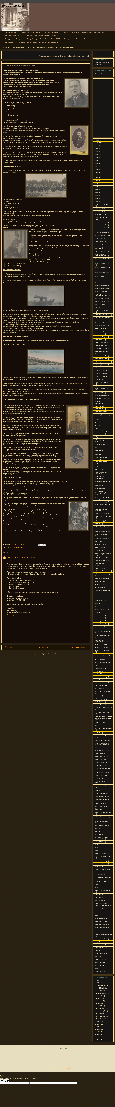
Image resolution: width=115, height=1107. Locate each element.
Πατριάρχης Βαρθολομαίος (103, 812)
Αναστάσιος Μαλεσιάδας (102, 228)
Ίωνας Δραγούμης (100, 581)
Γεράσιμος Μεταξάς (101, 356)
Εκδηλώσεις (9, 42)
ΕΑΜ (96, 422)
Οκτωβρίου (102, 1013)
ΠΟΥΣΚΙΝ (97, 831)
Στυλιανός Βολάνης (101, 861)
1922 (96, 178)
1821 (96, 145)
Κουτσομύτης (99, 618)
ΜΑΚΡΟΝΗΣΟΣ (98, 674)
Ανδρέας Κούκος (100, 238)
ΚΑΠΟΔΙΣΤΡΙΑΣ (99, 584)
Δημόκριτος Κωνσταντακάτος (100, 402)
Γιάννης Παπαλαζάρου (102, 373)
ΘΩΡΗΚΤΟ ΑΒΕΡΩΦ (100, 547)
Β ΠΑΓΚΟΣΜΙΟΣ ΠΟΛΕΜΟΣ (102, 310)
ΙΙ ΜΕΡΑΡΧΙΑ (99, 550)
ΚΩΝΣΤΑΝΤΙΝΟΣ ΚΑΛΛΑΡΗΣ (102, 631)
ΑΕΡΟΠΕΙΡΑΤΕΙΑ (99, 215)
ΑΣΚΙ (96, 307)
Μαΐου (100, 1001)
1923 (96, 181)
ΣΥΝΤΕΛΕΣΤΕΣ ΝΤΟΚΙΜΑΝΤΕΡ (103, 877)
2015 (98, 1027)
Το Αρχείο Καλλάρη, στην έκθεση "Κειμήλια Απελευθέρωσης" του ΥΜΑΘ (32, 39)
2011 (98, 980)
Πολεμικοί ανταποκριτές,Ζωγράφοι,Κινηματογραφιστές (83, 32)
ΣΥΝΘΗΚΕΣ (98, 867)
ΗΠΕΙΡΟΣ (97, 524)
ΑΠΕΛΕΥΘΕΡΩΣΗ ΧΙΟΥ (101, 291)
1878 (96, 151)
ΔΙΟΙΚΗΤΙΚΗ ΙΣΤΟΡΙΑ (101, 412)
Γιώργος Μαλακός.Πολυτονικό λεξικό (101, 388)
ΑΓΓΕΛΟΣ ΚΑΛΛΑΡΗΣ (101, 212)
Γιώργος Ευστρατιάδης (102, 382)
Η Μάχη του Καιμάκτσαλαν (103, 516)
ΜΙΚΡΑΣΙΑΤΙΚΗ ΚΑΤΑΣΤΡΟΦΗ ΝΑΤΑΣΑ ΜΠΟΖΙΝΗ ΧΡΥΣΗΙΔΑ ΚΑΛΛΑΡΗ (103, 718)
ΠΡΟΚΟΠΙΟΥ (98, 834)
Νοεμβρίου (102, 1016)
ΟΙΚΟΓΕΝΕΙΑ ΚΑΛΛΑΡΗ (16, 547)
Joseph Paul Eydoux (101, 953)
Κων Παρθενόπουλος (101, 624)
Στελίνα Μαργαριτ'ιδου (102, 856)
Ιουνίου (101, 1003)
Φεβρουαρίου (102, 993)
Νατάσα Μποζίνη (100, 756)
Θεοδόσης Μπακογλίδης (102, 534)
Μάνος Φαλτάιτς (100, 680)
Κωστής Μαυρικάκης (101, 662)
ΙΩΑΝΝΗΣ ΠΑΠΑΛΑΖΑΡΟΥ (102, 578)
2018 (98, 1034)
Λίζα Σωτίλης (99, 668)
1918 (96, 169)
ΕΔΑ (96, 425)
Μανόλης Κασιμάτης (101, 677)
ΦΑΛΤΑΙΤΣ (98, 895)
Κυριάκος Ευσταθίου (101, 621)
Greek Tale (98, 951)
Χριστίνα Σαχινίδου (101, 921)
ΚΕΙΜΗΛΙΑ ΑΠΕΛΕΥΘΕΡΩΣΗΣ (103, 596)
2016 (98, 1029)
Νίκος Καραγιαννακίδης (102, 768)
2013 (98, 1022)
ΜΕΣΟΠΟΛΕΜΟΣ (99, 702)
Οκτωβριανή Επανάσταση (102, 799)
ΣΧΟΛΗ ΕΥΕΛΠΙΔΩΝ (100, 881)
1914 (96, 160)
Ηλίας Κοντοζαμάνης (101, 521)
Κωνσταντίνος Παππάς (102, 647)
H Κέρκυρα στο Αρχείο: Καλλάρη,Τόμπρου (41, 36)
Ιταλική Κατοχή (100, 568)
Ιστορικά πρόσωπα (51, 32)
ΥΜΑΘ (96, 887)
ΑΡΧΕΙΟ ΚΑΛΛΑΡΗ (12, 6)
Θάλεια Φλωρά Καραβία (102, 527)
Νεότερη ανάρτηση (10, 647)
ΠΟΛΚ (96, 828)
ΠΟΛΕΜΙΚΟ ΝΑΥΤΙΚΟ (101, 825)
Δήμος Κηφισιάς (100, 406)
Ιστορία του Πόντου (101, 558)
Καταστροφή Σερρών (101, 590)
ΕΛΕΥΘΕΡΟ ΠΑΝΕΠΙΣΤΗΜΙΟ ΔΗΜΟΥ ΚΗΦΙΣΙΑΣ (102, 453)
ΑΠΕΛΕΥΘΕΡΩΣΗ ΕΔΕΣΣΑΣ (102, 263)
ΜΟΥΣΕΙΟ (97, 733)
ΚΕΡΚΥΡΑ (97, 603)
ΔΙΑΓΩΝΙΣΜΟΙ (99, 409)
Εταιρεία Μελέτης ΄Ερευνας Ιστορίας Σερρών (101, 493)
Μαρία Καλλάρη (99, 686)
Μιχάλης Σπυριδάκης (101, 722)
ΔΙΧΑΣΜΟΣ (98, 419)
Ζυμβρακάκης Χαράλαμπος (103, 505)
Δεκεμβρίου (102, 1018)
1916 (96, 163)
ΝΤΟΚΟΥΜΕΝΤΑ (99, 778)
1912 (96, 154)
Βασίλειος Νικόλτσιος (102, 318)
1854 (96, 148)
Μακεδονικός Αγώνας (101, 671)
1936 (96, 184)
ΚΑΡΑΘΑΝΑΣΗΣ (99, 587)
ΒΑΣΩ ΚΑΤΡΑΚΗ (99, 328)
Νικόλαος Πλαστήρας (101, 762)
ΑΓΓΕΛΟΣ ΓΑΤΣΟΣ (100, 209)
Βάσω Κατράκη (99, 331)
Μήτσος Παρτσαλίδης (101, 705)
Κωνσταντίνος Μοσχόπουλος (99, 640)
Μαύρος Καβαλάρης (101, 699)
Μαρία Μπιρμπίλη (100, 688)
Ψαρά (96, 930)
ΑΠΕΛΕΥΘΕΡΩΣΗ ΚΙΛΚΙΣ (102, 285)
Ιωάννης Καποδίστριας (102, 574)
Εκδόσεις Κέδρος (100, 444)
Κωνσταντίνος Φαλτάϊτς (102, 650)
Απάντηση (10, 615)
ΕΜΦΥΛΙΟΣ (98, 469)
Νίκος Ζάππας (99, 765)
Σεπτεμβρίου (102, 1011)
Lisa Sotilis (99, 959)
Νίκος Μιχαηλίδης (101, 772)
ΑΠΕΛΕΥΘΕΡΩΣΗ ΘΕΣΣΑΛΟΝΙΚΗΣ (99, 277)
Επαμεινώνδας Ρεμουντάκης (99, 477)
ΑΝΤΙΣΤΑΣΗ (98, 244)
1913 (96, 157)
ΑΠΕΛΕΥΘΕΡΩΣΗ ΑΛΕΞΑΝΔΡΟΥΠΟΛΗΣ (100, 255)
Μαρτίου (101, 996)
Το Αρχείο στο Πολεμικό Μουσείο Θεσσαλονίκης (82, 39)
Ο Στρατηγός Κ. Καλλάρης (30, 32)
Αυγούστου (102, 1008)
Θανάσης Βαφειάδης (101, 531)
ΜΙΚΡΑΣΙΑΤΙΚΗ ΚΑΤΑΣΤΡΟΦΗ (103, 712)
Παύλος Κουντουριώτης (102, 817)
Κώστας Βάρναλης (100, 659)
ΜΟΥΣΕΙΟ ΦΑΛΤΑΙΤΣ (101, 740)
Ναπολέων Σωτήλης (101, 750)
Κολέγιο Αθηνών (100, 612)
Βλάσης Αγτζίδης (100, 343)
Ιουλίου (101, 1006)
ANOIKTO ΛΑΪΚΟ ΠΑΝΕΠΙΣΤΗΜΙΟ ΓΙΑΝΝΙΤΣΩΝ (103, 933)
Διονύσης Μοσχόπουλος (102, 415)
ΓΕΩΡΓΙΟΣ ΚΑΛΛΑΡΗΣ (101, 359)
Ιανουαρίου (102, 985)
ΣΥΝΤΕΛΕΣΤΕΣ (99, 874)
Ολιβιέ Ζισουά (99, 803)
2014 (98, 1024)
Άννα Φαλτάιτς (99, 241)
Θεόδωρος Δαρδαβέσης (102, 538)
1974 (96, 201)
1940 (96, 187)
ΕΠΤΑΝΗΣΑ (98, 485)
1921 (96, 175)
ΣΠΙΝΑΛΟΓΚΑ (98, 850)
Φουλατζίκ (98, 908)
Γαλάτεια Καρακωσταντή (102, 351)
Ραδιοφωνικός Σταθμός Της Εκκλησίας (102, 838)
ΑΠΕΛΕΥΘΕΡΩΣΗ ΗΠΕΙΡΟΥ (102, 272)
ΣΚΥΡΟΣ (97, 845)
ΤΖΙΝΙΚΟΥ (98, 884)
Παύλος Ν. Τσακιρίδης (102, 821)
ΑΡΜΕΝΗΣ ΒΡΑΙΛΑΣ (100, 299)
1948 (96, 195)
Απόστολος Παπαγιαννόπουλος (101, 295)
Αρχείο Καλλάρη (100, 304)
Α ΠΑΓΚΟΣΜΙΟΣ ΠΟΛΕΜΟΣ (102, 204)
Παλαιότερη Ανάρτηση (80, 647)
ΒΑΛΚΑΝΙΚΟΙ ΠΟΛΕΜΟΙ (101, 315)
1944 (96, 192)
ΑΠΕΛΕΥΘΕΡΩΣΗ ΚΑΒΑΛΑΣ (102, 281)
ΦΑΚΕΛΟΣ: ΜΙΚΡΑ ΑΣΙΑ (13, 36)
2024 (98, 1039)
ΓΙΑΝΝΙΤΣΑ (98, 379)
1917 (96, 166)
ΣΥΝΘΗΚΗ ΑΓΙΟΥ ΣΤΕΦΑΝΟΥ (103, 870)
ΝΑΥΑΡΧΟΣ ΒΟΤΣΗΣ (100, 759)
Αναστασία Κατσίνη (101, 225)
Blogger (68, 1068)
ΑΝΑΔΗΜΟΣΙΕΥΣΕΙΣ (100, 222)
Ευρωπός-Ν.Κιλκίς (101, 502)
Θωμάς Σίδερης (99, 544)
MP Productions (100, 965)
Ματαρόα (97, 696)
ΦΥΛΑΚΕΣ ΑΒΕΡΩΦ (100, 911)
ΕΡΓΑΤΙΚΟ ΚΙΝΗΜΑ (100, 488)
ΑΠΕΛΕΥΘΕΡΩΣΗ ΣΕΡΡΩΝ (102, 288)
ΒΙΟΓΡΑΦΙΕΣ (98, 340)
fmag (96, 942)
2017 (98, 1032)
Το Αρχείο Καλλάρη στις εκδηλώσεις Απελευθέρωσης (38, 42)
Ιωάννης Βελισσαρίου (102, 571)
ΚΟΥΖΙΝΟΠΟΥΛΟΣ (99, 615)
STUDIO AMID (99, 971)
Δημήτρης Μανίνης (101, 395)
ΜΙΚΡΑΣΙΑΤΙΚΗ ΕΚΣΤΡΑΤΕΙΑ (103, 708)
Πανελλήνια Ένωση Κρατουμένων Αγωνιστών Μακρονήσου (102, 808)
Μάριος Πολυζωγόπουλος (102, 691)
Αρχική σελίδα (10, 32)
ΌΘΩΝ (96, 790)
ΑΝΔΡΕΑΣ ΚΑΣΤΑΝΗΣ (101, 235)
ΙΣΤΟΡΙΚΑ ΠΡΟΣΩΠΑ (101, 560)
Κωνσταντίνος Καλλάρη (102, 627)
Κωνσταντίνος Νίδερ (101, 644)
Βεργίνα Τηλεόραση (101, 337)
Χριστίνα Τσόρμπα (101, 924)
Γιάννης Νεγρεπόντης (102, 370)
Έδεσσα (97, 428)
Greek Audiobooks (101, 948)
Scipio (97, 968)
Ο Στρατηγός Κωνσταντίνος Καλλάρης (103, 988)
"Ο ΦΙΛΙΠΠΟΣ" (99, 143)
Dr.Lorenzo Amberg (101, 939)
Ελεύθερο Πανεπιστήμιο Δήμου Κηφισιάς (102, 458)
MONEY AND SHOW (100, 962)
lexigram (98, 956)
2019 (98, 1037)
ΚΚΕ (96, 606)
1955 (96, 198)
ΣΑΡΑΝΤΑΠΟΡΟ (99, 842)
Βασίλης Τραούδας (101, 325)
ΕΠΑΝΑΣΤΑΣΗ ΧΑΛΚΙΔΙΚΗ (102, 481)
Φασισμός (98, 898)
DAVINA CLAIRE (12, 557)
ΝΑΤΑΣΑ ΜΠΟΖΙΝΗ (100, 753)
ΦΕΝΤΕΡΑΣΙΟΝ (99, 901)
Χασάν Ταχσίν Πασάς (101, 918)
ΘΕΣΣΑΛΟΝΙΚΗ (99, 541)
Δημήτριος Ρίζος (100, 398)
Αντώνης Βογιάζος (101, 251)
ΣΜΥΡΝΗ (97, 848)
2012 (98, 983)
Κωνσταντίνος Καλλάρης (102, 636)
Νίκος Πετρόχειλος (101, 775)
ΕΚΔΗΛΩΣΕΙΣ (98, 434)
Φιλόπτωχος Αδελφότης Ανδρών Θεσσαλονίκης (102, 904)
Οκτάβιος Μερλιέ (100, 796)
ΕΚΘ (96, 447)
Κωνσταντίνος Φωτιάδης (102, 655)
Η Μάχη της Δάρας (101, 513)
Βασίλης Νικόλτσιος (101, 322)
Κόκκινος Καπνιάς (101, 609)
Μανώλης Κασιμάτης (101, 683)
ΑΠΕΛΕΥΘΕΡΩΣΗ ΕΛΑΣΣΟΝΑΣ (103, 267)
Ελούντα (97, 466)
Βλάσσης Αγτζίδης (101, 345)
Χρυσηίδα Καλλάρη (101, 927)
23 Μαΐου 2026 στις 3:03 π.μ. (28, 557)
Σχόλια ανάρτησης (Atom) (50, 654)
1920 (96, 172)
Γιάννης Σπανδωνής (101, 376)
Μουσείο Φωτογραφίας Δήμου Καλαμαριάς (102, 744)
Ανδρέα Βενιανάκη (101, 232)
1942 (96, 189)
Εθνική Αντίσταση (101, 431)
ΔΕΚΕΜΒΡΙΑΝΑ (99, 393)
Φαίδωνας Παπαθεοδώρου (102, 890)
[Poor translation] (6, 1080)
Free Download (99, 945)
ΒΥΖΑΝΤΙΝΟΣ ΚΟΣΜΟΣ (101, 348)
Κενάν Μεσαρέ (99, 600)
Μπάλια (97, 747)
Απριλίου (101, 998)
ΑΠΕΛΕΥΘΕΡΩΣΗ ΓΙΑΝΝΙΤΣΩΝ (103, 259)
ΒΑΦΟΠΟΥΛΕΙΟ (99, 334)
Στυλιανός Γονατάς (101, 864)
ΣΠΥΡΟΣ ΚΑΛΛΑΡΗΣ (100, 853)
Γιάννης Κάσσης (100, 368)
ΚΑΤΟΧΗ (97, 593)
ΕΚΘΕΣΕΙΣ (98, 450)
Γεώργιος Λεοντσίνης (102, 362)
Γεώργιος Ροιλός (100, 365)
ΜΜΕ (96, 725)
